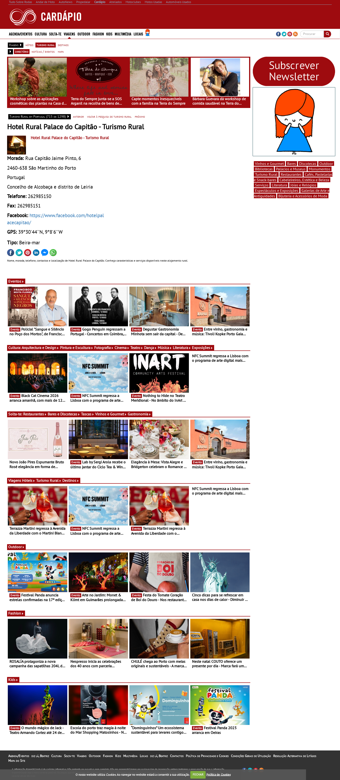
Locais (138, 34)
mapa (61, 51)
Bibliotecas (264, 169)
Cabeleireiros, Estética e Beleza (304, 179)
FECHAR (198, 774)
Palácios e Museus (291, 169)
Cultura (41, 34)
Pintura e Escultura (76, 347)
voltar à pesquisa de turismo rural (109, 116)
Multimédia (123, 34)
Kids (109, 34)
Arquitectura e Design (40, 347)
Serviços (261, 185)
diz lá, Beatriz (40, 756)
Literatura (182, 347)
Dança (150, 347)
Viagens (69, 34)
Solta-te (55, 34)
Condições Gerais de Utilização (251, 756)
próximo (140, 116)
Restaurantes (35, 414)
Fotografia (104, 347)
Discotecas (307, 163)
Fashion (98, 34)
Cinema (122, 347)
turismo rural (46, 45)
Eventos (16, 281)
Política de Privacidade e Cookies (207, 756)
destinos (63, 45)
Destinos (70, 480)
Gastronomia (139, 414)
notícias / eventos (43, 51)
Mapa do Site (16, 760)
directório (21, 51)
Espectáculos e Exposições (276, 190)
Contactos (176, 756)
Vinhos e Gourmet (111, 414)
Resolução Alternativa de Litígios (294, 756)
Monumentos (319, 169)
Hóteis (28, 480)
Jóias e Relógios (303, 185)
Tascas (87, 414)
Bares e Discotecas (64, 414)
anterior (78, 116)
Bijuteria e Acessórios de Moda (302, 196)
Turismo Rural (48, 480)
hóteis (29, 45)
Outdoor (83, 34)
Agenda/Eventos (20, 34)
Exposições (202, 347)
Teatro (136, 347)
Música (165, 347)
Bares (291, 163)
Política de (218, 774)
